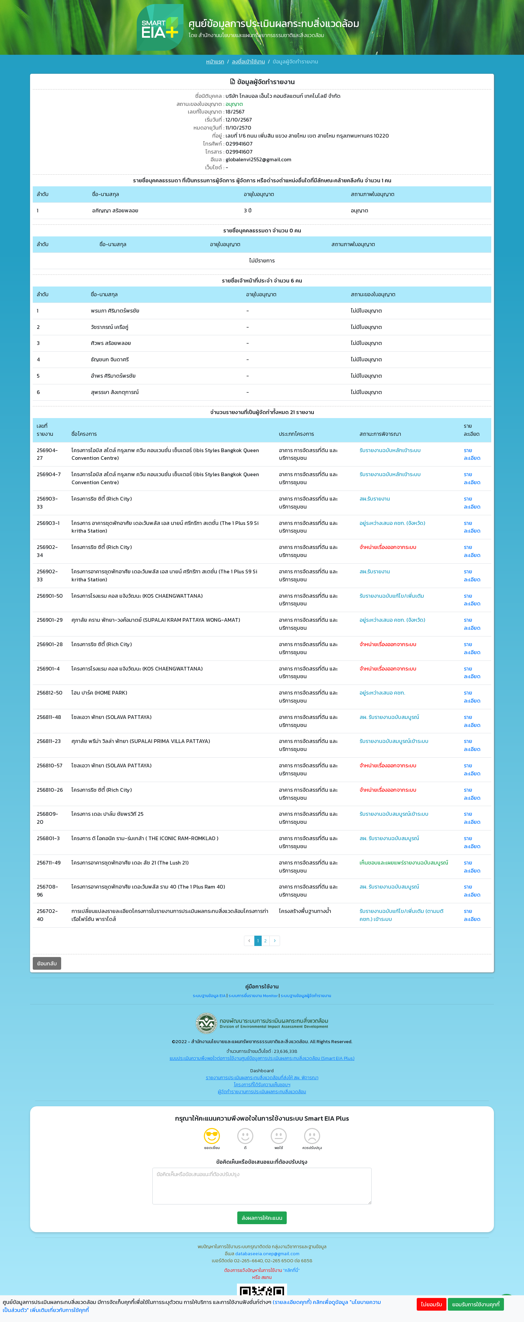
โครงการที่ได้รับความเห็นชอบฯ (262, 1085)
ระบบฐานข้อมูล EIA (209, 996)
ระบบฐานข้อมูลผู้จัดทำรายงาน (306, 996)
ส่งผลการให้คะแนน (262, 1218)
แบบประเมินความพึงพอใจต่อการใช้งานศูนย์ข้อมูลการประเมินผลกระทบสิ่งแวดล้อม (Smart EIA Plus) (262, 1059)
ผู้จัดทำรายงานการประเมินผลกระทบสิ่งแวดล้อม (262, 1092)
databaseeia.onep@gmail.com (267, 1254)
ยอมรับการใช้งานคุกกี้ (476, 1304)
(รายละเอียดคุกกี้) (292, 1302)
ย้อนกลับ (44, 964)
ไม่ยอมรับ (431, 1304)
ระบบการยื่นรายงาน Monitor (253, 996)
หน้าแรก (215, 61)
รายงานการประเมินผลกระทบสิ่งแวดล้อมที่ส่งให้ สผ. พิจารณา (262, 1078)
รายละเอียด (475, 453)
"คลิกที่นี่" (291, 1271)
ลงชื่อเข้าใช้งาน (248, 61)
